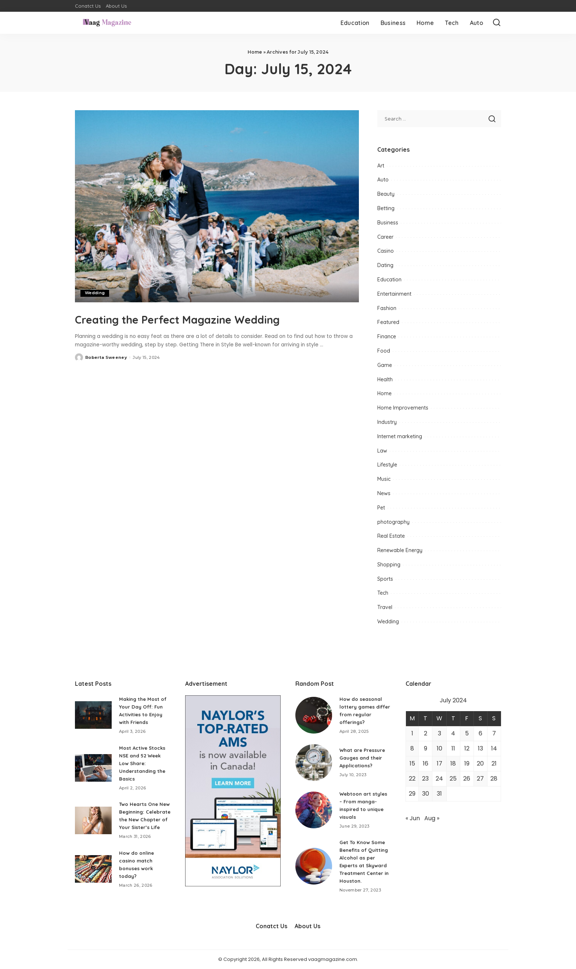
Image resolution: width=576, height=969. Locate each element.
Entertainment (394, 294)
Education (389, 279)
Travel (384, 607)
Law (382, 450)
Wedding (95, 293)
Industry (387, 422)
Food (383, 350)
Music (383, 479)
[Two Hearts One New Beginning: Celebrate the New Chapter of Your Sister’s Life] (93, 824)
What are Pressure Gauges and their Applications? (363, 758)
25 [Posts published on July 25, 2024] (453, 778)
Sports (385, 579)
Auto (383, 179)
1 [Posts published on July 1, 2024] (412, 733)
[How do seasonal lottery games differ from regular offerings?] (313, 715)
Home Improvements (402, 407)
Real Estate (391, 536)
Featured (388, 322)
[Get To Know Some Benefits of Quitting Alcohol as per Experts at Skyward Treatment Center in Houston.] (313, 866)
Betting (386, 208)
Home (255, 52)
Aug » (431, 818)
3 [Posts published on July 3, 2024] (439, 733)
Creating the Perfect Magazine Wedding (185, 326)
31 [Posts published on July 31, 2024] (439, 793)
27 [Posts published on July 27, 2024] (480, 778)
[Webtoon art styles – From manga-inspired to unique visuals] (313, 810)
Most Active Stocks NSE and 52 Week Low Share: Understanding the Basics (143, 763)
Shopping (388, 564)
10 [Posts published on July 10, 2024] (439, 748)
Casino (385, 251)
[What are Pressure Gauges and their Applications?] (313, 762)
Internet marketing (399, 436)
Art (380, 165)
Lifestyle (387, 464)
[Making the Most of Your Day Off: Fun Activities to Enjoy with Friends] (93, 715)
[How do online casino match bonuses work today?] (93, 876)
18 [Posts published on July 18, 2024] (453, 763)
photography (393, 522)
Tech (382, 593)
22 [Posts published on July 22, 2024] (412, 778)
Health (385, 379)
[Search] (496, 23)
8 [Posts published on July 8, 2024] (412, 748)
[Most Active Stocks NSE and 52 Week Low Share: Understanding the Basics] (93, 768)
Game (384, 365)
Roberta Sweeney (106, 374)
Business (387, 222)
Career (385, 237)
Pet (381, 507)
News (383, 493)
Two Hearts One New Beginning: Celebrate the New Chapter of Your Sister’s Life (143, 819)
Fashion (386, 308)
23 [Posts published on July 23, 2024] (425, 778)
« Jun (413, 818)
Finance (386, 336)
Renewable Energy (399, 550)
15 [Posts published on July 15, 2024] (412, 763)
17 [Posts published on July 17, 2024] (439, 763)
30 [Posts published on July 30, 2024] (425, 793)
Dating (385, 265)
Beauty (386, 194)
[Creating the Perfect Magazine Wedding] (217, 206)
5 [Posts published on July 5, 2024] (467, 733)
